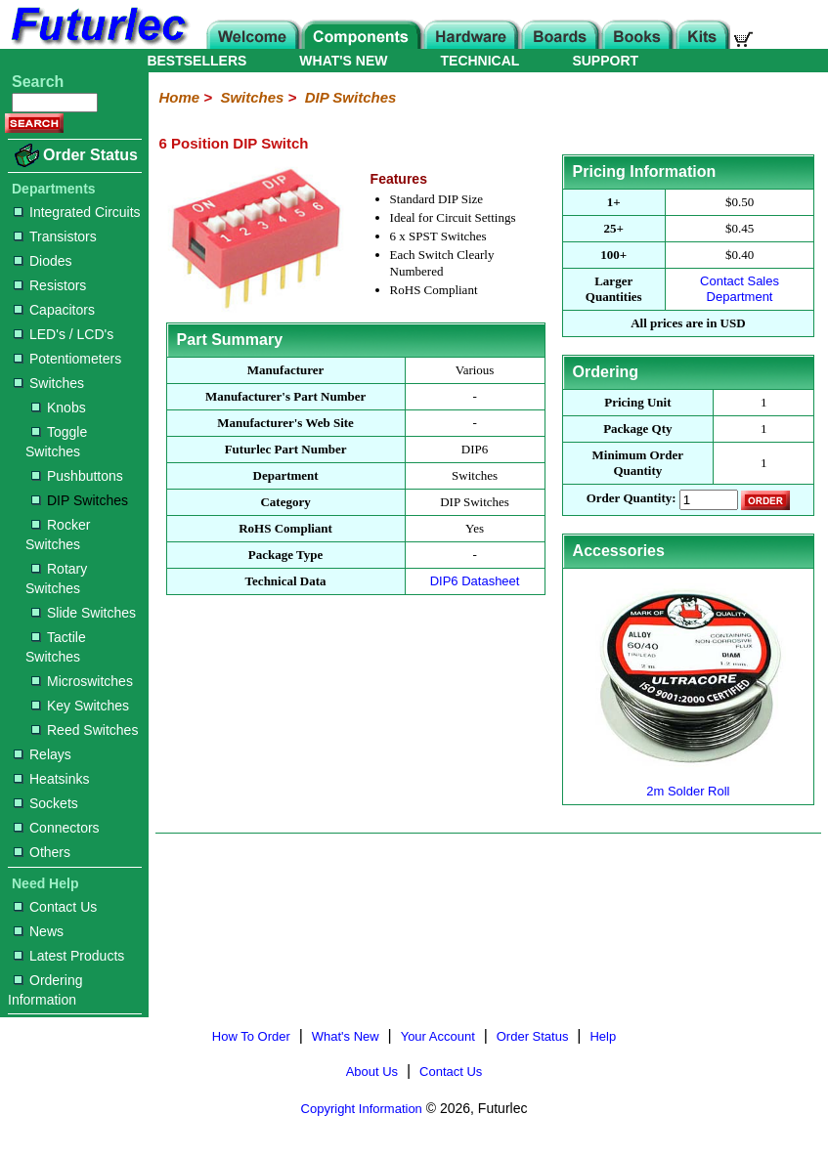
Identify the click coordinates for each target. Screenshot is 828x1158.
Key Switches (80, 705)
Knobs (58, 407)
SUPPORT (605, 60)
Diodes (43, 261)
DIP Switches (79, 500)
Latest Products (69, 956)
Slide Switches (83, 613)
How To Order (251, 1036)
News (39, 931)
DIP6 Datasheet (475, 581)
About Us (372, 1071)
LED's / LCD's (63, 334)
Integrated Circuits (77, 212)
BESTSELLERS (196, 60)
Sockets (46, 803)
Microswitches (82, 681)
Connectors (57, 828)
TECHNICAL (480, 60)
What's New (345, 1036)
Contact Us (55, 907)
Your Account (438, 1036)
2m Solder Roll (688, 783)
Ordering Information (45, 990)
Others (42, 852)
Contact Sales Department (739, 289)
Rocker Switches (57, 534)
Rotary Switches (56, 578)
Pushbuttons (77, 476)
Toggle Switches (56, 441)
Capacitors (54, 310)
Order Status (90, 155)
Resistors (50, 285)
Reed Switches (84, 730)
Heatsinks (51, 779)
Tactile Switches (55, 647)
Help (602, 1036)
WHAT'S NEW (343, 60)
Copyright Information (361, 1108)
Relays (42, 754)
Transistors (55, 236)
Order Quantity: (631, 499)
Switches (49, 383)
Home (178, 97)
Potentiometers (67, 358)
